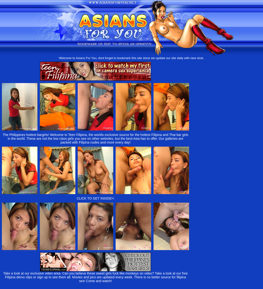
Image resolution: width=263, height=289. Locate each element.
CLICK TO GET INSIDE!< (95, 198)
